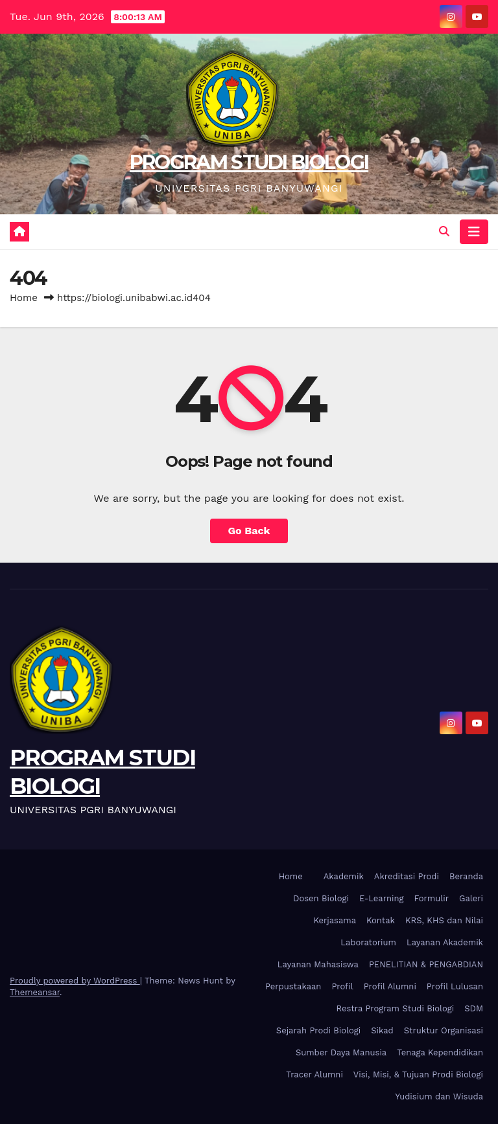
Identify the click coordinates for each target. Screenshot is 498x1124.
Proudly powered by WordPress (75, 980)
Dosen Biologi (321, 898)
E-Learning (381, 898)
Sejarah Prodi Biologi (318, 1030)
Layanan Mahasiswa (318, 964)
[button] (444, 231)
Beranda (466, 876)
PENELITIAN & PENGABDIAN (426, 964)
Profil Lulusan (455, 986)
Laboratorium (368, 942)
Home (24, 298)
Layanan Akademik (445, 942)
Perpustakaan (293, 986)
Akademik (344, 876)
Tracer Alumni (314, 1074)
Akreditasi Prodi (406, 876)
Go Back (249, 530)
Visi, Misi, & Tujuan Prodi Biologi (418, 1074)
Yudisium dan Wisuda (439, 1096)
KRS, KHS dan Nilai (444, 920)
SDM (473, 1008)
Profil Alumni (390, 986)
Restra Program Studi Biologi (396, 1008)
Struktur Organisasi (443, 1030)
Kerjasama (334, 920)
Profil (342, 986)
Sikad (382, 1030)
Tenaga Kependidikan (440, 1052)
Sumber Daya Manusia (341, 1052)
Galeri (471, 898)
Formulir (431, 898)
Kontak (380, 920)
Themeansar (35, 992)
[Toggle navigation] (474, 231)
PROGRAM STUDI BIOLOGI (249, 162)
